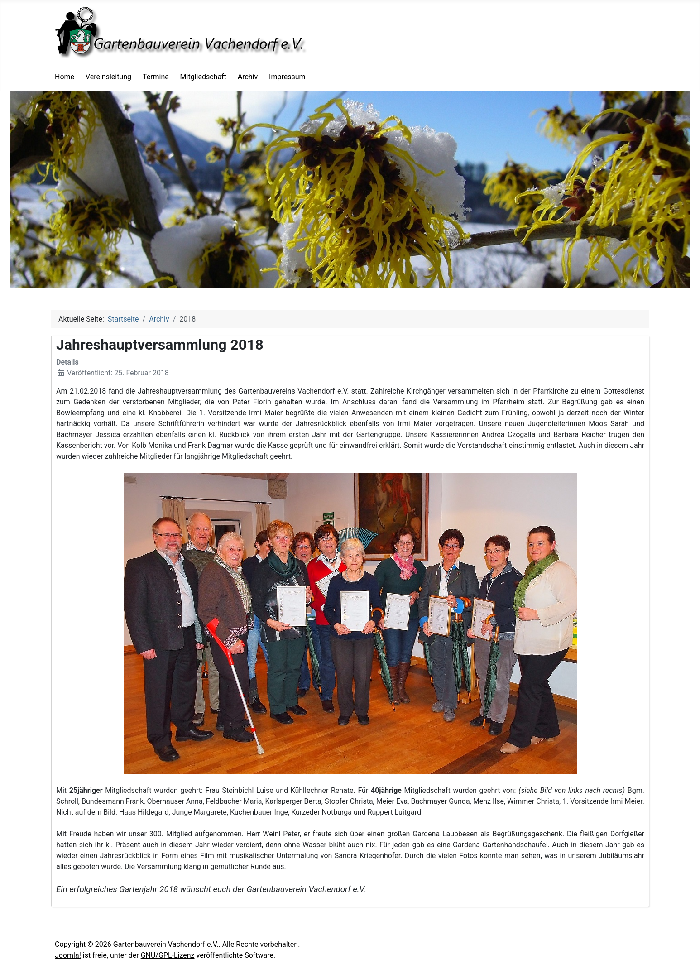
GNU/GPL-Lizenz (168, 955)
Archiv (248, 76)
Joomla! (68, 955)
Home (64, 76)
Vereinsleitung (108, 76)
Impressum (287, 76)
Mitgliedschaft (203, 76)
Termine (156, 76)
